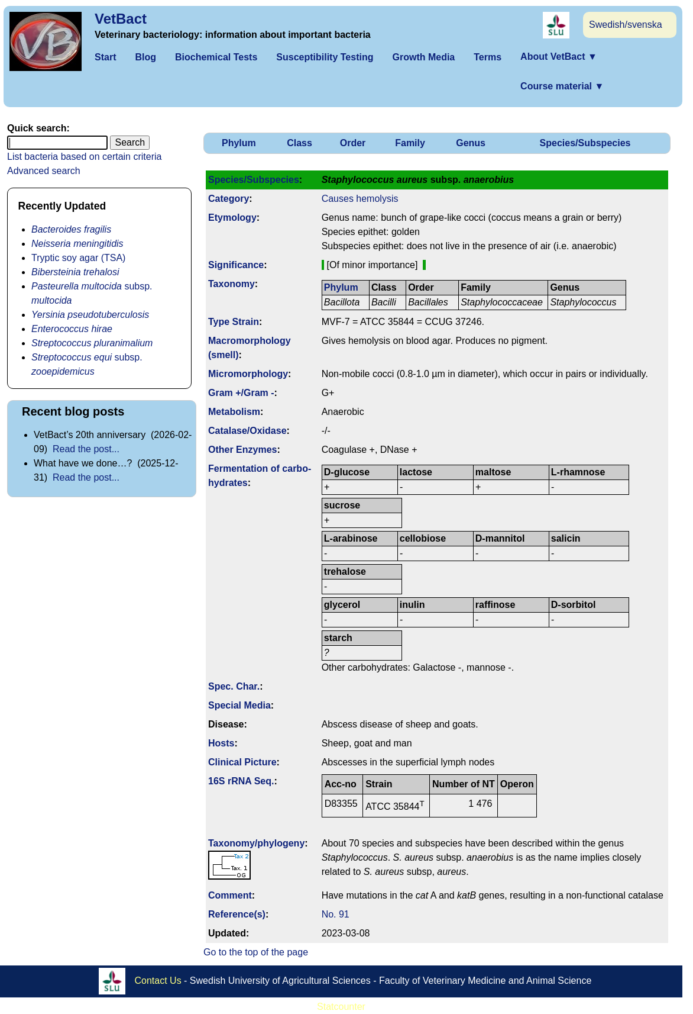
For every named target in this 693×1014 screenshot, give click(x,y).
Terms (487, 57)
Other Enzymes (242, 450)
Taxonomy (231, 284)
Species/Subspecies (585, 143)
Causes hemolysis (360, 199)
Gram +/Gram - (241, 393)
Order (353, 143)
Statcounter (341, 1007)
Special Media (239, 705)
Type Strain (233, 322)
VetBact (121, 19)
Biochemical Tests (216, 57)
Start (105, 57)
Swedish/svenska (625, 25)
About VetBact (558, 56)
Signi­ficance (236, 265)
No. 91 (335, 914)
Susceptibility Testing (324, 57)
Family (410, 143)
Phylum (239, 143)
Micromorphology (248, 374)
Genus (470, 143)
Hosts (221, 743)
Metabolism (234, 412)
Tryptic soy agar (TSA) (78, 258)
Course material (562, 86)
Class (299, 143)
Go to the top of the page (255, 952)
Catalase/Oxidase (247, 431)
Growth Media (423, 57)
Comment (230, 895)
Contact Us (158, 980)
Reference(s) (236, 914)
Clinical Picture (242, 762)
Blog (145, 57)
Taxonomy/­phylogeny (256, 843)
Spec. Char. (234, 686)
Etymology (232, 218)
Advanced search (43, 171)
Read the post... (86, 449)
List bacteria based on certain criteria (84, 157)
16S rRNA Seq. (241, 781)
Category (228, 199)
